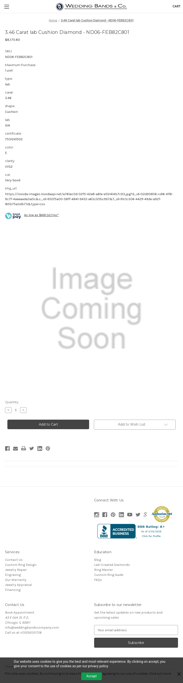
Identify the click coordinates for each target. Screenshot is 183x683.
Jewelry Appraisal (18, 585)
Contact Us (14, 560)
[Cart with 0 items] (176, 6)
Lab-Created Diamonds (112, 565)
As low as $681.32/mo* (41, 215)
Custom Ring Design (20, 565)
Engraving (13, 575)
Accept (91, 676)
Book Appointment (19, 612)
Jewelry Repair (16, 570)
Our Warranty (15, 580)
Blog (97, 560)
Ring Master (103, 570)
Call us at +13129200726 (23, 633)
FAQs (98, 580)
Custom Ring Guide (108, 575)
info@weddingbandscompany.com (32, 628)
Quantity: (12, 402)
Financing (12, 590)
